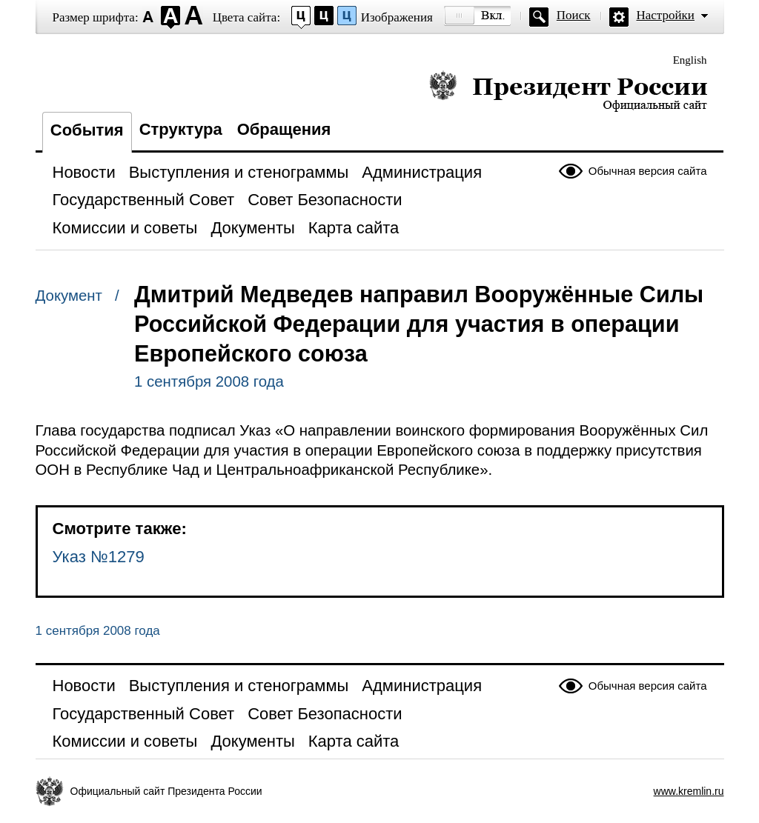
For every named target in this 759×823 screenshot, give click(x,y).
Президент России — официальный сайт (568, 91)
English (690, 60)
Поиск (574, 15)
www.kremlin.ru (689, 791)
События (87, 130)
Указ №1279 (99, 556)
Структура (180, 129)
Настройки (666, 15)
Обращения (284, 129)
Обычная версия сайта (648, 170)
